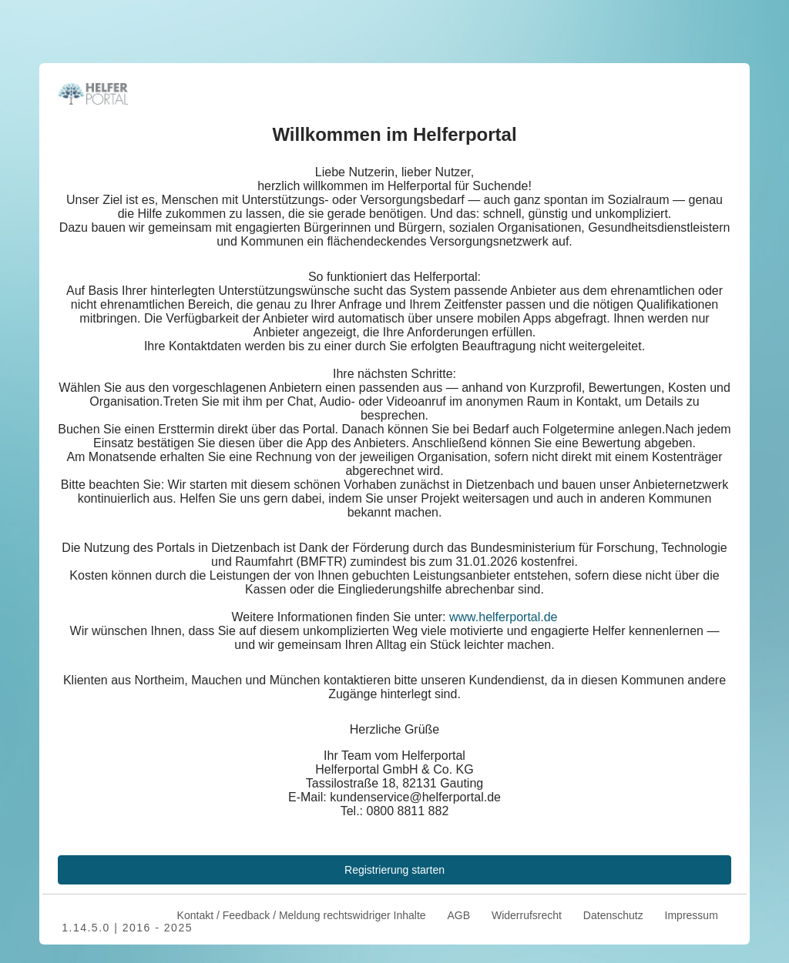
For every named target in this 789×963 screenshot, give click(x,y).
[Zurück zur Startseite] (93, 92)
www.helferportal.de (503, 617)
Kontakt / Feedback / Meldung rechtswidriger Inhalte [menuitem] (300, 915)
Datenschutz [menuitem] (613, 915)
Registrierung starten (394, 870)
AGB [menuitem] (458, 915)
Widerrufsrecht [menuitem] (527, 915)
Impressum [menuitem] (691, 915)
